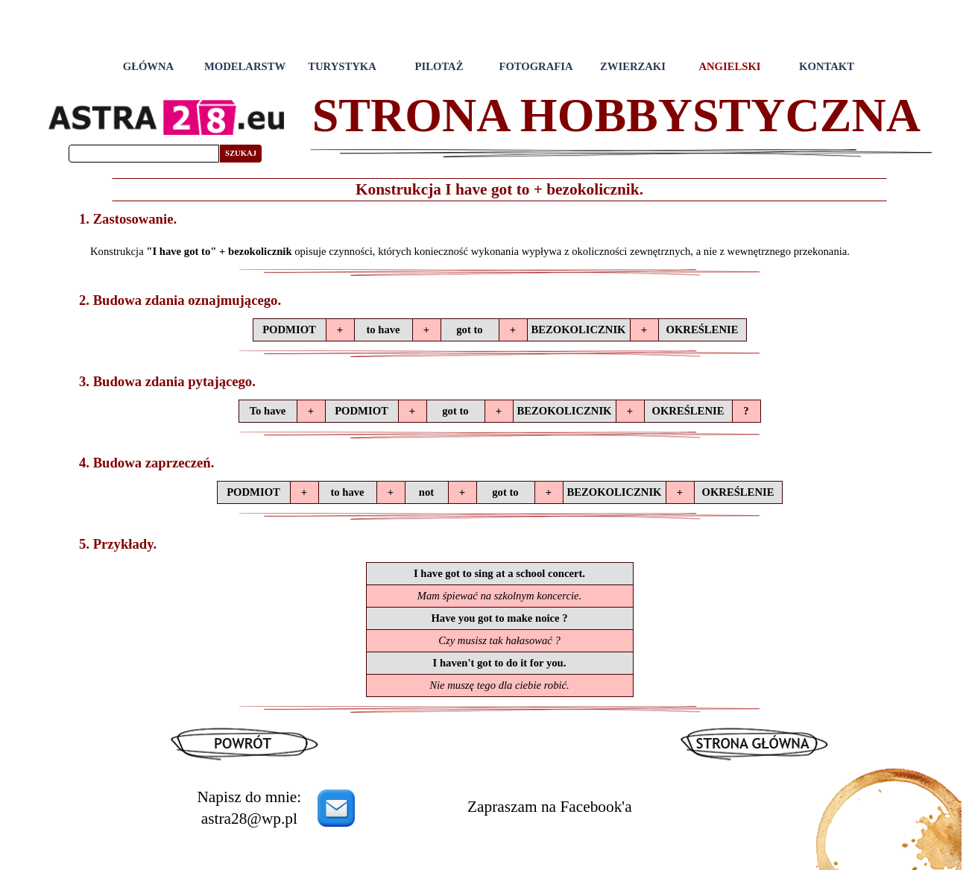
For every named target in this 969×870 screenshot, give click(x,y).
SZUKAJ (240, 153)
